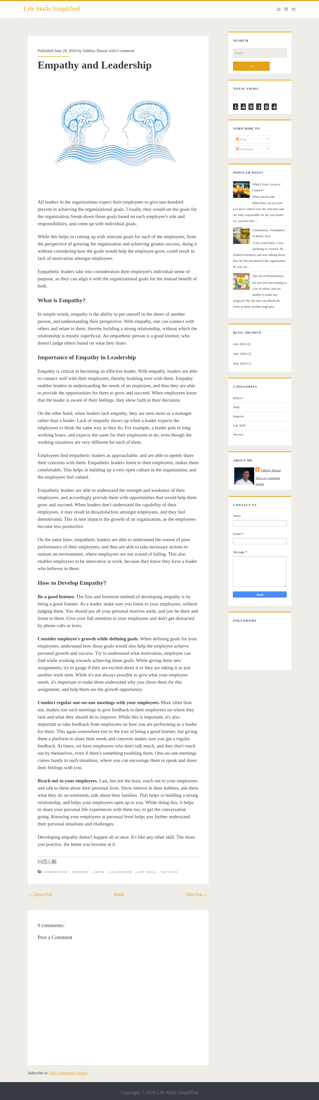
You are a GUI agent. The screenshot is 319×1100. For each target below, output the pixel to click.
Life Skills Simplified (52, 8)
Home (119, 884)
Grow (95, 862)
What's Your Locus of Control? (269, 188)
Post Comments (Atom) (64, 1063)
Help (233, 399)
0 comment (122, 51)
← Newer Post (36, 884)
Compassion (52, 862)
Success (166, 862)
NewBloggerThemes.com (197, 1095)
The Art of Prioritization (264, 268)
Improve (235, 408)
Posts (238, 144)
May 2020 (236, 355)
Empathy (76, 862)
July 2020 (236, 336)
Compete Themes (133, 1095)
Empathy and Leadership (91, 65)
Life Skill (143, 862)
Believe (234, 390)
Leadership (117, 862)
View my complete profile (269, 470)
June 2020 (236, 346)
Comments (241, 153)
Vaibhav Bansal (91, 51)
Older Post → (200, 884)
